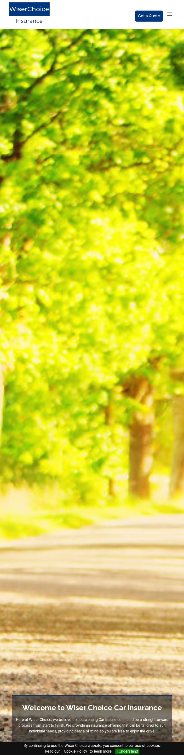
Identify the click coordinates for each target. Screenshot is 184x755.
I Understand (127, 751)
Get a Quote (149, 16)
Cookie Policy (75, 751)
